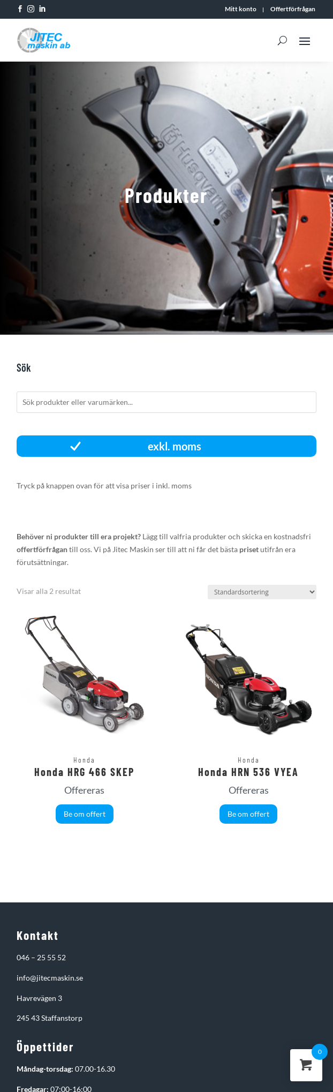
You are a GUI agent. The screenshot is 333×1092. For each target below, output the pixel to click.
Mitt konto (240, 9)
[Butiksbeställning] (262, 592)
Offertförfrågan (292, 9)
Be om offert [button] (84, 813)
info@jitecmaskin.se (50, 977)
